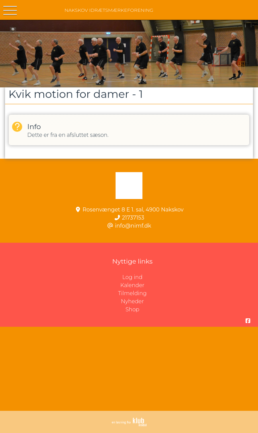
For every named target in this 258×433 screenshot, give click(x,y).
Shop (132, 309)
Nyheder (132, 301)
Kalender (132, 285)
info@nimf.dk (133, 226)
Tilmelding (132, 293)
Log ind (190, 277)
